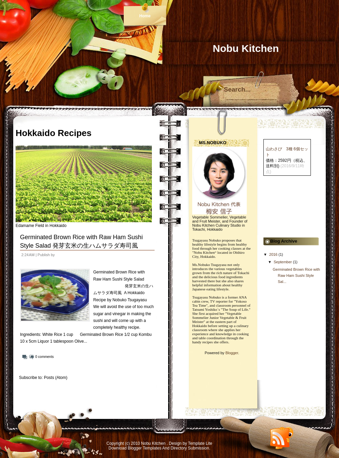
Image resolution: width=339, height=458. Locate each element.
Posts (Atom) (55, 377)
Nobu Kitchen (153, 443)
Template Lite (200, 443)
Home (145, 16)
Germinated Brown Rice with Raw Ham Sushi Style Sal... (296, 275)
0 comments (44, 357)
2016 (273, 254)
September (283, 262)
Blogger (231, 353)
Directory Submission (190, 448)
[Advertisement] (293, 209)
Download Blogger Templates (134, 448)
